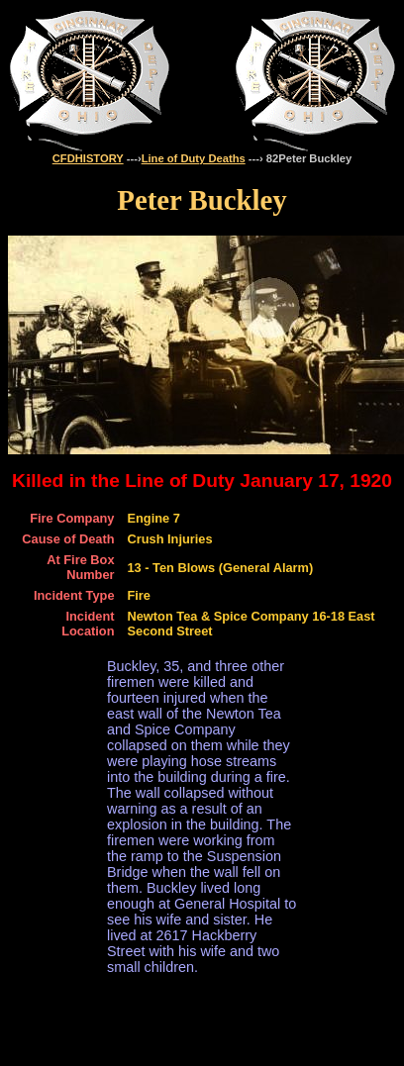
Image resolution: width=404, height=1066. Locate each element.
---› (133, 158)
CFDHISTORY (88, 158)
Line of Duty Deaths (194, 158)
